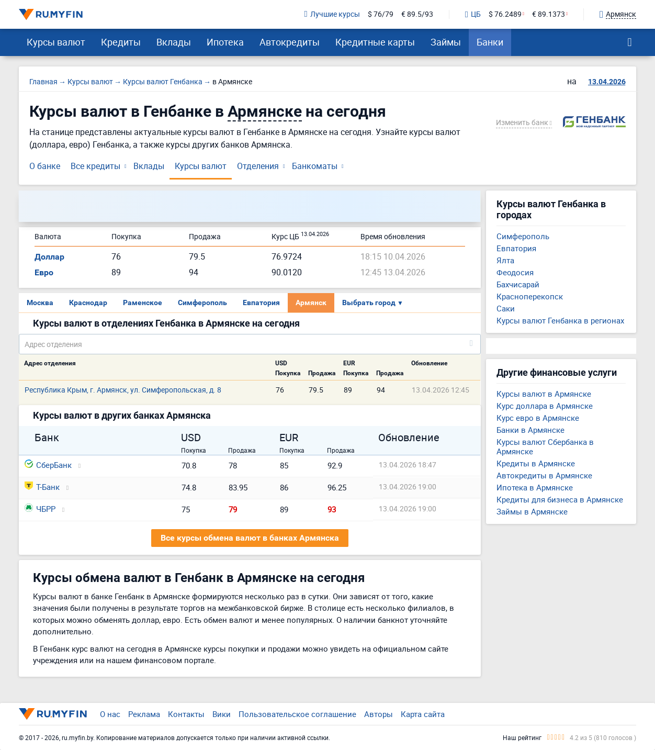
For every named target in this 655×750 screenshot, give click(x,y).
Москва (40, 302)
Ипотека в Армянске (534, 487)
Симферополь (202, 302)
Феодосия (515, 272)
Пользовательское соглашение (297, 714)
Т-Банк (42, 487)
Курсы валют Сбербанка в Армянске (545, 446)
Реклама (144, 714)
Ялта (505, 260)
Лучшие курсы (332, 14)
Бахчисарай (517, 284)
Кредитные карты (375, 42)
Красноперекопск (529, 296)
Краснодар (88, 302)
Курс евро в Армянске (537, 417)
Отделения (258, 166)
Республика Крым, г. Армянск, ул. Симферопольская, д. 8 (123, 390)
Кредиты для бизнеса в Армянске (559, 499)
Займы (446, 42)
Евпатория (261, 302)
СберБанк (48, 465)
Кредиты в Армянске (535, 463)
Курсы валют (56, 42)
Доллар (49, 257)
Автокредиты (289, 42)
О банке (44, 166)
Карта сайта (423, 714)
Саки (505, 308)
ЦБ (473, 14)
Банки (490, 42)
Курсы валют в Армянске (543, 393)
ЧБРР (40, 508)
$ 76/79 (380, 14)
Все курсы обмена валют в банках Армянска (250, 538)
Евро (44, 272)
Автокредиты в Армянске (544, 475)
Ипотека (225, 42)
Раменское (142, 302)
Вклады (173, 42)
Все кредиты (95, 166)
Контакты (186, 714)
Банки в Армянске (530, 429)
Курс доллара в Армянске (544, 405)
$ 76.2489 (505, 14)
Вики (221, 714)
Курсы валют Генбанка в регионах (560, 320)
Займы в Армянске (532, 511)
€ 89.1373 (548, 14)
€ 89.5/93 (417, 14)
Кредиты (121, 42)
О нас (110, 714)
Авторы (378, 714)
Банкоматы (314, 166)
